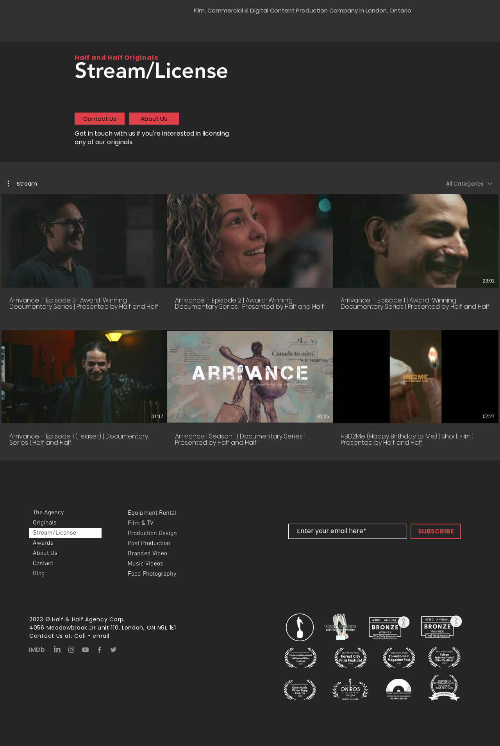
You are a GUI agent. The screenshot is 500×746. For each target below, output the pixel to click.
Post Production (149, 543)
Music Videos (145, 564)
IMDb (37, 649)
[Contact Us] (100, 119)
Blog (39, 574)
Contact (43, 563)
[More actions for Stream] (22, 184)
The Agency (48, 513)
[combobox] (469, 184)
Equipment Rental (152, 513)
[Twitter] (113, 650)
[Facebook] (99, 650)
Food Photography (152, 574)
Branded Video (147, 554)
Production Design (152, 533)
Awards (43, 543)
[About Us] (154, 119)
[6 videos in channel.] (250, 320)
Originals (45, 523)
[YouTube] (85, 650)
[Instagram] (71, 650)
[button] (22, 184)
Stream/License (54, 533)
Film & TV (141, 523)
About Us (45, 553)
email (101, 636)
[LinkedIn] (57, 650)
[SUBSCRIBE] (436, 531)
